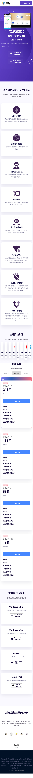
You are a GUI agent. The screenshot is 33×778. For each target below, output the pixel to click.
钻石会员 (26, 373)
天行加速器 (23, 759)
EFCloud (27, 763)
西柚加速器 (15, 761)
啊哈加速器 (11, 759)
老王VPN (16, 766)
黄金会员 (16, 373)
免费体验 (6, 373)
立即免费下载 (26, 3)
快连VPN (17, 759)
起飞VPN (26, 761)
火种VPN (17, 768)
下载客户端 (16, 401)
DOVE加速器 (21, 763)
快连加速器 (9, 761)
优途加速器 (4, 759)
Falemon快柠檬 (23, 766)
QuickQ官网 (9, 766)
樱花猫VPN (14, 763)
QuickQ (21, 761)
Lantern (8, 763)
